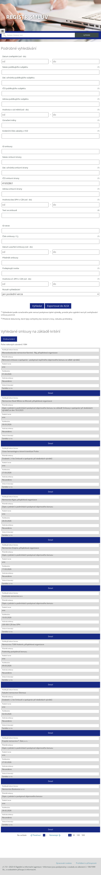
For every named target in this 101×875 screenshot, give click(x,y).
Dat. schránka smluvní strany (50, 168)
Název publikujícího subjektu (50, 67)
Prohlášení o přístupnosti (86, 863)
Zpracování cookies (64, 863)
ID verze (6, 225)
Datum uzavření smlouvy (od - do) (17, 247)
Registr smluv (27, 17)
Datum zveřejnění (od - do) (14, 56)
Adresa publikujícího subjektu (50, 99)
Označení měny (50, 120)
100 (78, 835)
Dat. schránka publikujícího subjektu (18, 77)
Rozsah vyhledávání (11, 289)
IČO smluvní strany (50, 178)
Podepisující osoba (50, 268)
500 (83, 835)
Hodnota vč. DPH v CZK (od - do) (50, 279)
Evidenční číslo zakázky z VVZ (50, 131)
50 (74, 835)
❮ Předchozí (36, 835)
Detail (50, 393)
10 (70, 835)
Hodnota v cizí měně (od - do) (50, 110)
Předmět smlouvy (10, 257)
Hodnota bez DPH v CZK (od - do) (50, 200)
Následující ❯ (54, 835)
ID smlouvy (7, 146)
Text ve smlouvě (50, 210)
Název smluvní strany (12, 157)
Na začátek (21, 835)
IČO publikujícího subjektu (50, 88)
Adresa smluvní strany (50, 189)
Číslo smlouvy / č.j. (50, 236)
